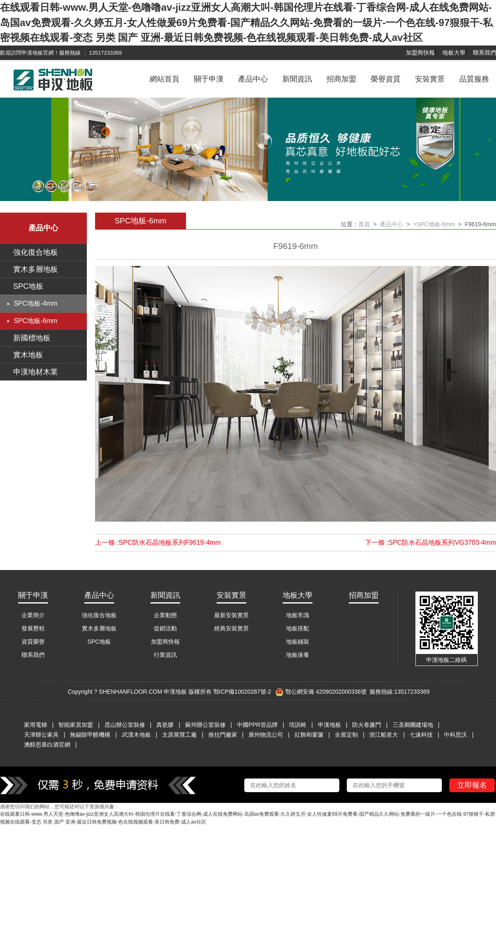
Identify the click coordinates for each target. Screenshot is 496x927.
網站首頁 (164, 79)
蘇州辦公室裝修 (205, 724)
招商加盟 (341, 79)
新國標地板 (31, 338)
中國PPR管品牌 (257, 724)
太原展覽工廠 (179, 734)
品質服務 (474, 79)
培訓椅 (297, 724)
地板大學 (453, 52)
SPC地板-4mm (35, 303)
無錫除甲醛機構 (90, 734)
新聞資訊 (297, 79)
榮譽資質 (386, 79)
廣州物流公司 (265, 734)
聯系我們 (484, 52)
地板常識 (297, 615)
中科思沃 (455, 734)
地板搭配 (297, 628)
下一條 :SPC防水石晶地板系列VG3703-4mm (430, 542)
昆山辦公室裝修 (125, 724)
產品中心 (253, 79)
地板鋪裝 (297, 641)
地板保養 (297, 655)
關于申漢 (209, 79)
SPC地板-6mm (35, 320)
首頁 (364, 224)
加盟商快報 (420, 52)
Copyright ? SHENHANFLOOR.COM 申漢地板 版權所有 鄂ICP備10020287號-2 (169, 691)
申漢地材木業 (35, 372)
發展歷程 (33, 628)
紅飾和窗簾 (309, 734)
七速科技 (421, 734)
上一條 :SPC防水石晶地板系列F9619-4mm (158, 542)
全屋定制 (346, 734)
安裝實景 (430, 79)
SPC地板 (28, 286)
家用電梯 (35, 724)
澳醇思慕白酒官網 (47, 744)
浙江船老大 (383, 734)
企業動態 (165, 615)
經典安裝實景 (231, 628)
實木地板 (28, 355)
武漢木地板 (136, 734)
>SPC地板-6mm (434, 224)
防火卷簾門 (366, 724)
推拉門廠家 (222, 734)
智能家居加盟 (75, 724)
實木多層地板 (35, 269)
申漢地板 (329, 724)
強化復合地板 (35, 252)
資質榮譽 (33, 641)
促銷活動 (165, 628)
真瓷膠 (165, 724)
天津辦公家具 (41, 734)
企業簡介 (33, 615)
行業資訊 (165, 655)
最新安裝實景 (231, 615)
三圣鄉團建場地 (413, 724)
